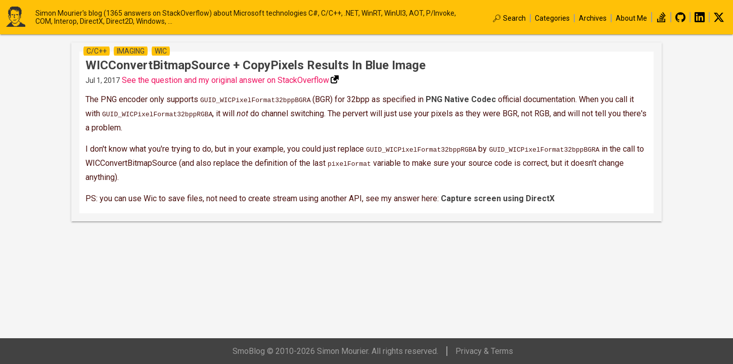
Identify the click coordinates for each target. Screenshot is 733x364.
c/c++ (96, 51)
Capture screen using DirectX (498, 194)
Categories (552, 18)
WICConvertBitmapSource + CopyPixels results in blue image (255, 65)
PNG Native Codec (461, 99)
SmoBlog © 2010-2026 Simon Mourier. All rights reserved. (335, 351)
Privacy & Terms (484, 351)
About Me (631, 18)
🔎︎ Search (509, 18)
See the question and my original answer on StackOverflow (225, 80)
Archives (593, 18)
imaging (131, 51)
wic (161, 51)
